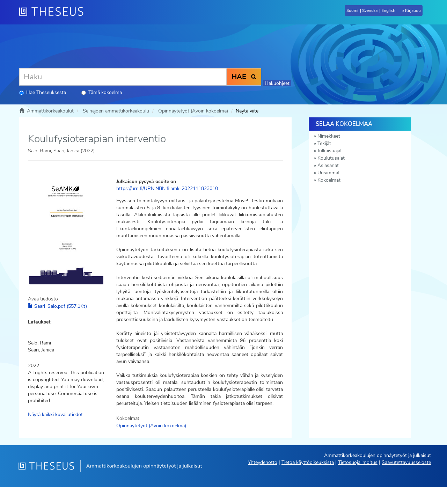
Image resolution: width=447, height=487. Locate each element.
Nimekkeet (328, 136)
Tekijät (324, 143)
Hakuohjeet (277, 83)
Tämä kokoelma (101, 92)
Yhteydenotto (262, 462)
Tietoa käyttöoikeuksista (307, 462)
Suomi (352, 10)
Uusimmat (328, 172)
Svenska (370, 10)
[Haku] (123, 77)
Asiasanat (328, 165)
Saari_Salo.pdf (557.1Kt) (57, 306)
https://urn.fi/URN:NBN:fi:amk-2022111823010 (167, 188)
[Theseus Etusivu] (54, 12)
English (388, 10)
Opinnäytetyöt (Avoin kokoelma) (193, 111)
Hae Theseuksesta (42, 92)
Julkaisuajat (329, 150)
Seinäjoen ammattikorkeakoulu (116, 111)
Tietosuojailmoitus (358, 462)
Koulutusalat (331, 158)
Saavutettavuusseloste (406, 462)
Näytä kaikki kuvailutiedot (55, 414)
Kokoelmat (328, 180)
